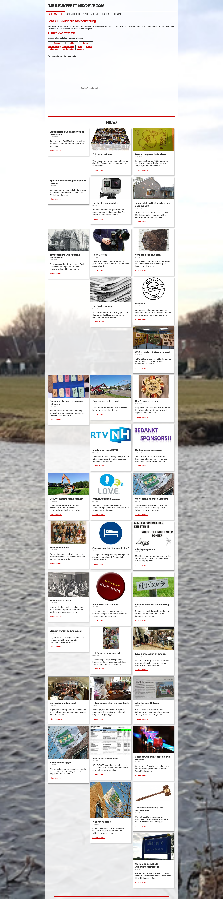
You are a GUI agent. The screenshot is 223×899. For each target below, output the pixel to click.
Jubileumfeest (56, 14)
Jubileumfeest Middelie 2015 (76, 5)
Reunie (56, 43)
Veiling (95, 14)
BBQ (72, 43)
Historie (106, 14)
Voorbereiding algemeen (54, 47)
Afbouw (89, 46)
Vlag (85, 14)
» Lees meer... (56, 150)
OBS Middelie (80, 47)
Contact (118, 14)
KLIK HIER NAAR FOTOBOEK (61, 33)
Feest (85, 43)
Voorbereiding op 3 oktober (68, 47)
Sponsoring (73, 14)
